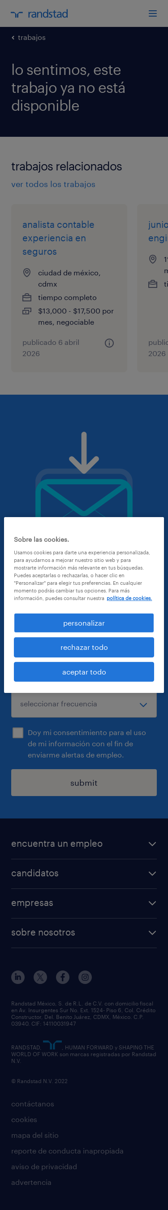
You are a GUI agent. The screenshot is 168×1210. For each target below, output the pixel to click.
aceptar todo (84, 671)
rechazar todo (84, 647)
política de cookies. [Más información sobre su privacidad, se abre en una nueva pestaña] (129, 598)
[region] (84, 605)
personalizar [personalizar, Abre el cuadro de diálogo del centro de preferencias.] (84, 622)
